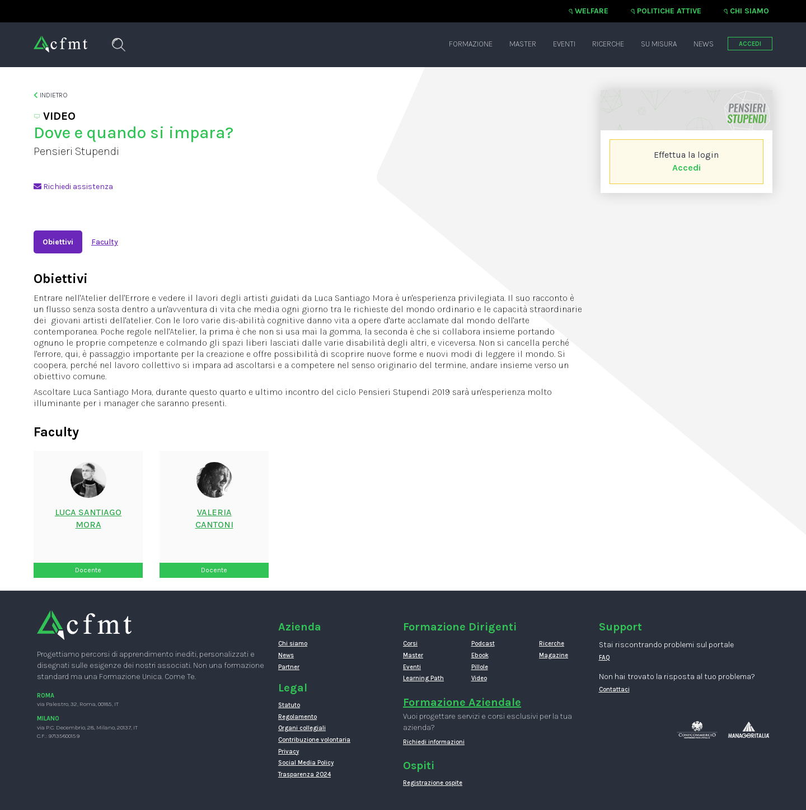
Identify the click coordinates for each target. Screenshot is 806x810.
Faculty (104, 242)
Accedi (686, 167)
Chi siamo (749, 11)
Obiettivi (58, 242)
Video (479, 678)
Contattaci (614, 689)
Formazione (471, 44)
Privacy (288, 751)
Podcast (483, 643)
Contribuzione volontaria (314, 739)
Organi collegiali (302, 728)
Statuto (289, 705)
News (703, 44)
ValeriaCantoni (214, 518)
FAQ (604, 657)
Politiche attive (669, 11)
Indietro (51, 95)
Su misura (659, 44)
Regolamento (297, 716)
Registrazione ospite (432, 783)
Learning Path (423, 678)
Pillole (479, 667)
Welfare (591, 11)
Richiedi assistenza (73, 186)
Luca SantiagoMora (88, 518)
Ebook (480, 655)
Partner (288, 667)
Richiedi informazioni (434, 742)
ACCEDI (750, 44)
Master (522, 44)
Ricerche (608, 44)
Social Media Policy (306, 762)
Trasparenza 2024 (304, 774)
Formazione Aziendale (462, 702)
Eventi (564, 44)
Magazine (553, 655)
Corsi (410, 643)
